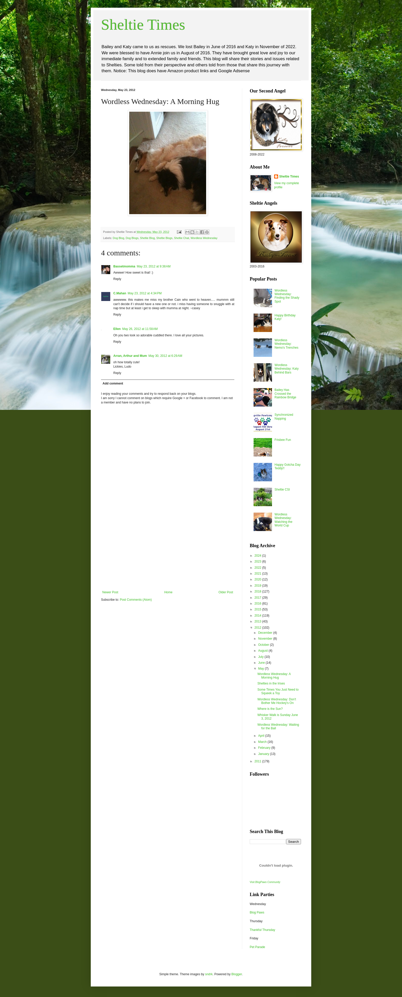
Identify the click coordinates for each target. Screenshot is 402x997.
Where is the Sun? (270, 709)
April (261, 736)
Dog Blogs (132, 238)
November (265, 638)
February (264, 748)
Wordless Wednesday (204, 238)
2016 (258, 603)
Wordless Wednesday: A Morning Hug (274, 675)
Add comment (113, 383)
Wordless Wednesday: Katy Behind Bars (287, 368)
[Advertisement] (167, 552)
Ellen (117, 329)
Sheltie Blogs (164, 238)
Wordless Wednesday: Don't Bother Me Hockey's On (276, 701)
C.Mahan (119, 293)
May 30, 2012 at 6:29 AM (165, 356)
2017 (258, 597)
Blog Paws (257, 912)
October (264, 645)
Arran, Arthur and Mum (130, 356)
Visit (265, 882)
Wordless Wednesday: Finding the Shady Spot (287, 296)
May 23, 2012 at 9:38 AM (153, 266)
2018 (258, 591)
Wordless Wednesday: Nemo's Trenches (286, 343)
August (263, 650)
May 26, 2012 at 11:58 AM (140, 329)
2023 (258, 561)
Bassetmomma (124, 266)
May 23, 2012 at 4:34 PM (145, 293)
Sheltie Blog (147, 238)
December (265, 633)
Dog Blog (118, 238)
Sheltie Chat (181, 238)
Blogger (237, 974)
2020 (258, 579)
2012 (258, 627)
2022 (258, 567)
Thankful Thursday (262, 930)
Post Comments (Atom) (136, 599)
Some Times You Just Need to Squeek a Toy (278, 691)
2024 (258, 555)
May (261, 668)
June (262, 662)
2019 (258, 585)
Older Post (225, 592)
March (263, 742)
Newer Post (110, 592)
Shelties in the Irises (271, 683)
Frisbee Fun (283, 440)
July (261, 657)
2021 (258, 573)
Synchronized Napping (284, 416)
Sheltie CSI (282, 489)
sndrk (209, 974)
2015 (258, 609)
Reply (117, 279)
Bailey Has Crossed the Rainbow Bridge (285, 393)
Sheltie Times (143, 24)
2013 (258, 621)
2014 (258, 615)
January (264, 754)
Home (168, 592)
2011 (258, 761)
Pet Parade (257, 947)
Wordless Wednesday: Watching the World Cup (284, 520)
